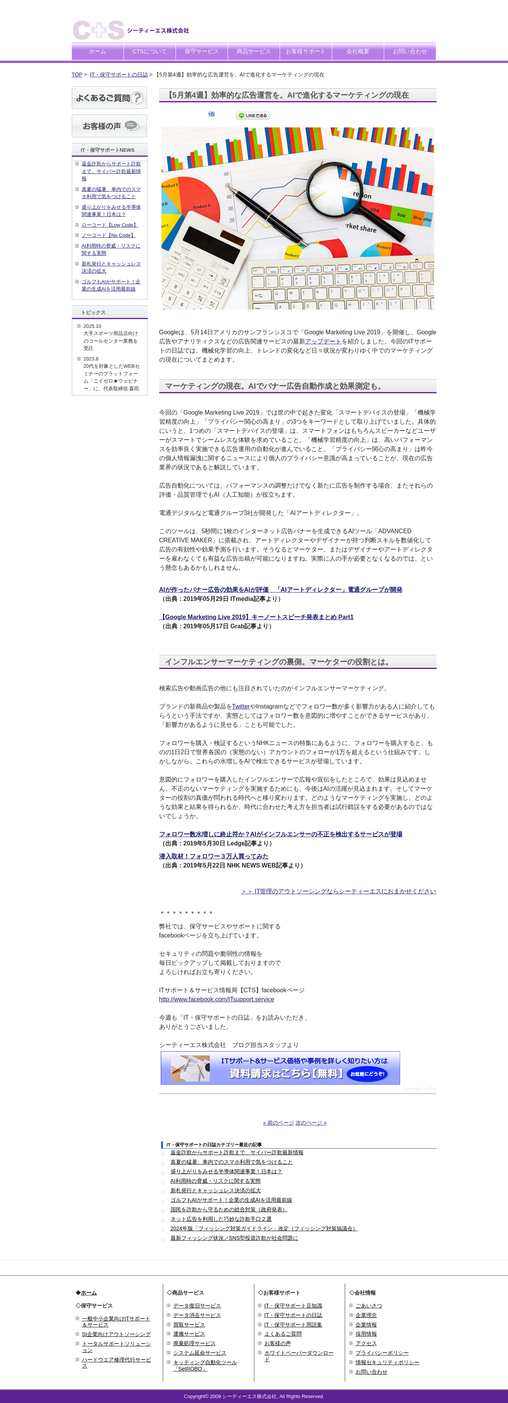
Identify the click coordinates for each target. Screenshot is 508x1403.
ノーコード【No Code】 (109, 235)
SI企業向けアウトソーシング (116, 1334)
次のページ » (311, 1123)
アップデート (323, 341)
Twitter (241, 706)
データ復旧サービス (197, 1306)
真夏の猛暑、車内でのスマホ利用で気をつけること (232, 1162)
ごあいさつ (369, 1306)
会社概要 (358, 51)
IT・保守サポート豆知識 (293, 1306)
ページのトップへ (420, 1089)
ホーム (97, 51)
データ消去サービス (197, 1315)
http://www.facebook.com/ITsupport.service (216, 999)
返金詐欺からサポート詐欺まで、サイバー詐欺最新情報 (237, 1152)
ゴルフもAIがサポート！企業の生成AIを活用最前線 (231, 1200)
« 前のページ (278, 1123)
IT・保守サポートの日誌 (119, 75)
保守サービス (202, 51)
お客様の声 (277, 1343)
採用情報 (366, 1334)
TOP (77, 75)
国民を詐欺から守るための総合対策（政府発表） (229, 1209)
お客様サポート (306, 51)
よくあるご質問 (283, 1334)
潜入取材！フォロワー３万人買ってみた (214, 856)
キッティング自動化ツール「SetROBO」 (205, 1365)
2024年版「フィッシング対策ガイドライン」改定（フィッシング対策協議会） (264, 1228)
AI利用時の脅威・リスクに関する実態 (216, 1181)
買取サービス (189, 1325)
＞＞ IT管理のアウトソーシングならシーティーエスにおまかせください (339, 891)
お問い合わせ (410, 51)
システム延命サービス (199, 1353)
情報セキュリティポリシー (387, 1362)
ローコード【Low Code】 (110, 225)
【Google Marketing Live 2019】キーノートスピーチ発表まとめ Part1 (256, 617)
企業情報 (366, 1325)
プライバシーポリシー (382, 1353)
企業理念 (366, 1315)
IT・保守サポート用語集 (293, 1325)
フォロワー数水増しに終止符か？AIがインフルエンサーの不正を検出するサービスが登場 (280, 834)
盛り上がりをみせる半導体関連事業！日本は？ (226, 1171)
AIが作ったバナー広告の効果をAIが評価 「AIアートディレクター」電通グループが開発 (280, 589)
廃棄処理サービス (194, 1343)
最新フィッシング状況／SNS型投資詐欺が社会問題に (235, 1238)
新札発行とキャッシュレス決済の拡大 (216, 1190)
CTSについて (150, 51)
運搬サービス (189, 1334)
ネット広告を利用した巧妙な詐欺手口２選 (221, 1219)
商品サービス (254, 51)
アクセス (366, 1343)
